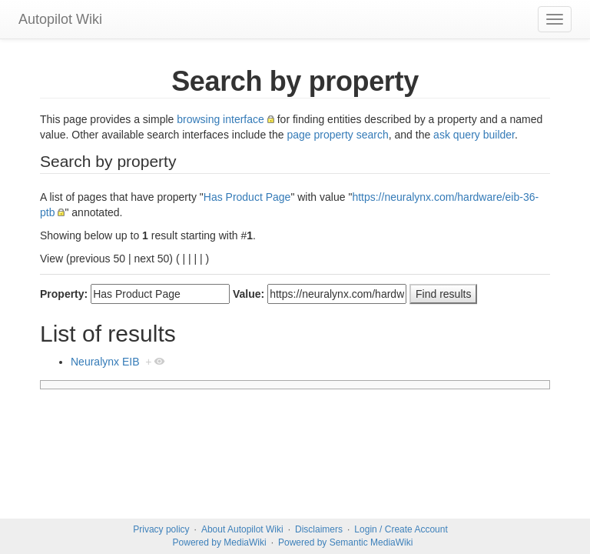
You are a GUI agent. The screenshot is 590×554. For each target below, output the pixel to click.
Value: (248, 294)
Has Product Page (247, 197)
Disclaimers (319, 529)
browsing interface (220, 119)
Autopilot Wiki (60, 19)
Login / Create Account (400, 529)
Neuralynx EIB (105, 361)
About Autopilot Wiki (242, 529)
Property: (64, 294)
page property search (337, 134)
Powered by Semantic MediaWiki (345, 542)
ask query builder (474, 134)
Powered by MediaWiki (220, 542)
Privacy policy (161, 529)
